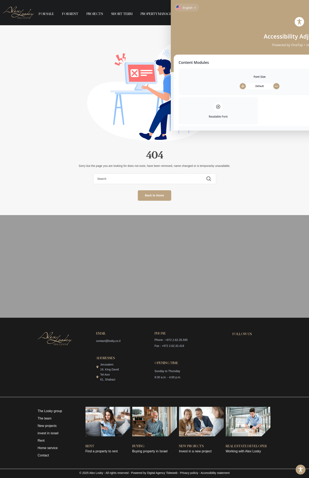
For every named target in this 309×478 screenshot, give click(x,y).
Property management (161, 14)
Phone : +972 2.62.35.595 (171, 340)
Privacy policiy (189, 473)
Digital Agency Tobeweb (162, 473)
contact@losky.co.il (108, 341)
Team (212, 4)
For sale (46, 14)
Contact (229, 4)
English (199, 14)
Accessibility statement (215, 473)
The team (45, 418)
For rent (70, 14)
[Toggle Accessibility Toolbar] (300, 469)
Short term (121, 14)
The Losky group (50, 411)
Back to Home (154, 195)
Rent (41, 440)
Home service (48, 448)
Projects (95, 14)
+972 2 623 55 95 (277, 11)
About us (192, 4)
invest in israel (48, 433)
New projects (47, 426)
